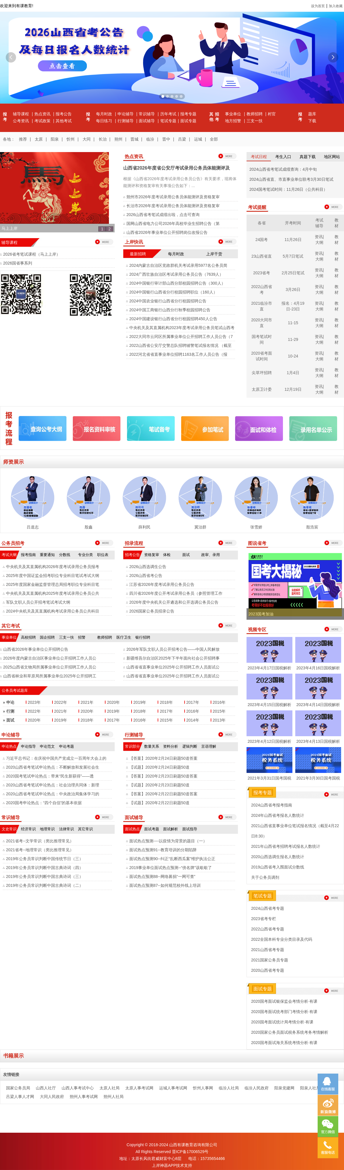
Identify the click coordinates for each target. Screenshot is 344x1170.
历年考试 (168, 114)
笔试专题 (168, 120)
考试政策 (43, 120)
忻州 (71, 139)
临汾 (150, 139)
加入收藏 (336, 6)
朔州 (118, 139)
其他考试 (64, 120)
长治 (103, 139)
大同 (87, 139)
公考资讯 (21, 120)
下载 (312, 120)
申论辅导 (126, 114)
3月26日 (293, 289)
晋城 (134, 139)
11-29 (293, 339)
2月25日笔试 (293, 273)
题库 (312, 114)
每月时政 (104, 114)
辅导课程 (21, 114)
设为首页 (318, 6)
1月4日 (293, 372)
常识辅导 (147, 114)
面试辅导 (147, 120)
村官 (272, 114)
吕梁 (182, 139)
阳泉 (55, 139)
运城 (198, 139)
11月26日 (293, 239)
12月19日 (293, 389)
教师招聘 (255, 114)
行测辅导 (126, 120)
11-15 (293, 322)
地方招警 (233, 120)
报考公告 (64, 114)
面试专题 (188, 120)
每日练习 (104, 120)
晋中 (166, 139)
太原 (39, 139)
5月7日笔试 (293, 256)
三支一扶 (255, 120)
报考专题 (188, 114)
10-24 (293, 356)
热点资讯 (43, 114)
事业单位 (233, 114)
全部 (214, 139)
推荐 (23, 139)
